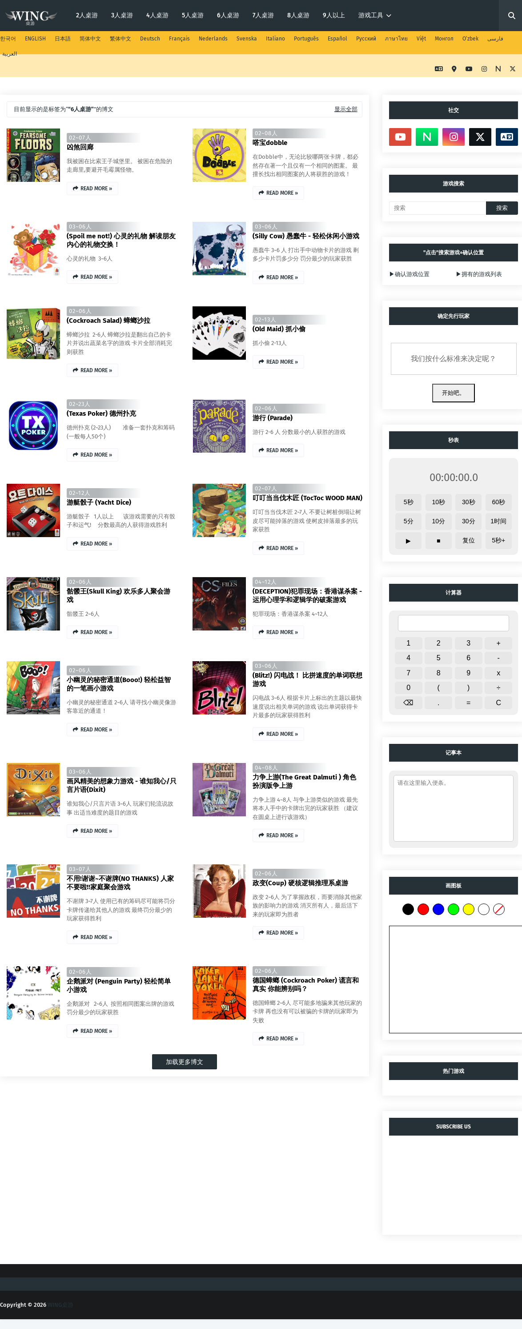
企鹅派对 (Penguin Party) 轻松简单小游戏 (119, 985)
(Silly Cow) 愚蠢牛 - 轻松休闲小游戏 (306, 236)
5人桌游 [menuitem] (193, 15)
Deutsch (150, 39)
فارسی (495, 39)
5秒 (409, 502)
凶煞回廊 (80, 147)
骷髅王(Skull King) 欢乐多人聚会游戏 (118, 595)
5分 (409, 521)
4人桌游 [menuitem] (157, 15)
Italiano (275, 39)
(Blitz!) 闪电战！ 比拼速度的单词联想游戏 (307, 679)
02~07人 (80, 137)
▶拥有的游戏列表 (479, 274)
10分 (438, 521)
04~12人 (266, 581)
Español (337, 39)
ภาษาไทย (396, 39)
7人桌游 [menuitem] (263, 15)
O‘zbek (470, 39)
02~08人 (266, 133)
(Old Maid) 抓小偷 (279, 329)
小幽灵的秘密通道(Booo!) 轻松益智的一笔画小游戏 (119, 684)
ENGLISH (35, 39)
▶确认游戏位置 (409, 274)
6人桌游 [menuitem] (228, 15)
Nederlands (213, 39)
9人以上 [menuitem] (334, 15)
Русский (366, 39)
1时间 (498, 521)
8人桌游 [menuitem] (298, 15)
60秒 (498, 502)
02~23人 (80, 404)
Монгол (444, 39)
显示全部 (345, 109)
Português (306, 39)
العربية (9, 54)
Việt (421, 39)
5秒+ (498, 540)
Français (179, 39)
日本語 (63, 39)
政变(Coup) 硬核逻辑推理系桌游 (300, 883)
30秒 (468, 502)
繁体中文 (120, 39)
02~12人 (80, 493)
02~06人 (80, 311)
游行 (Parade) (273, 418)
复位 (468, 540)
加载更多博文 (184, 1062)
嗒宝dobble (270, 143)
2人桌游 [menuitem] (87, 15)
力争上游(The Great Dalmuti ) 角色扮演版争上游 (304, 781)
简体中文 (90, 39)
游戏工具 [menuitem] (370, 15)
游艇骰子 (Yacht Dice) (99, 502)
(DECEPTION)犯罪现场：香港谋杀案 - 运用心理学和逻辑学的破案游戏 (307, 595)
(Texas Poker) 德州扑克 (101, 414)
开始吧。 (453, 392)
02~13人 (266, 319)
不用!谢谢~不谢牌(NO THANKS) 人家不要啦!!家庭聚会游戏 (120, 883)
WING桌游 (60, 1304)
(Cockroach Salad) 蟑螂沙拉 (108, 321)
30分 (468, 521)
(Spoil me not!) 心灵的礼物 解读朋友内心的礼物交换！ (121, 240)
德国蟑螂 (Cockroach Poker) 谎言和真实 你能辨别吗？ (306, 984)
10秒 (438, 502)
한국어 (8, 39)
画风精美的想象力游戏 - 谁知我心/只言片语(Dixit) (122, 785)
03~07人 (80, 869)
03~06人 (80, 226)
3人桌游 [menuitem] (122, 15)
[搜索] (437, 208)
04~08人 (266, 767)
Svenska (247, 39)
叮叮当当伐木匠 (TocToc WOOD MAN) (307, 498)
